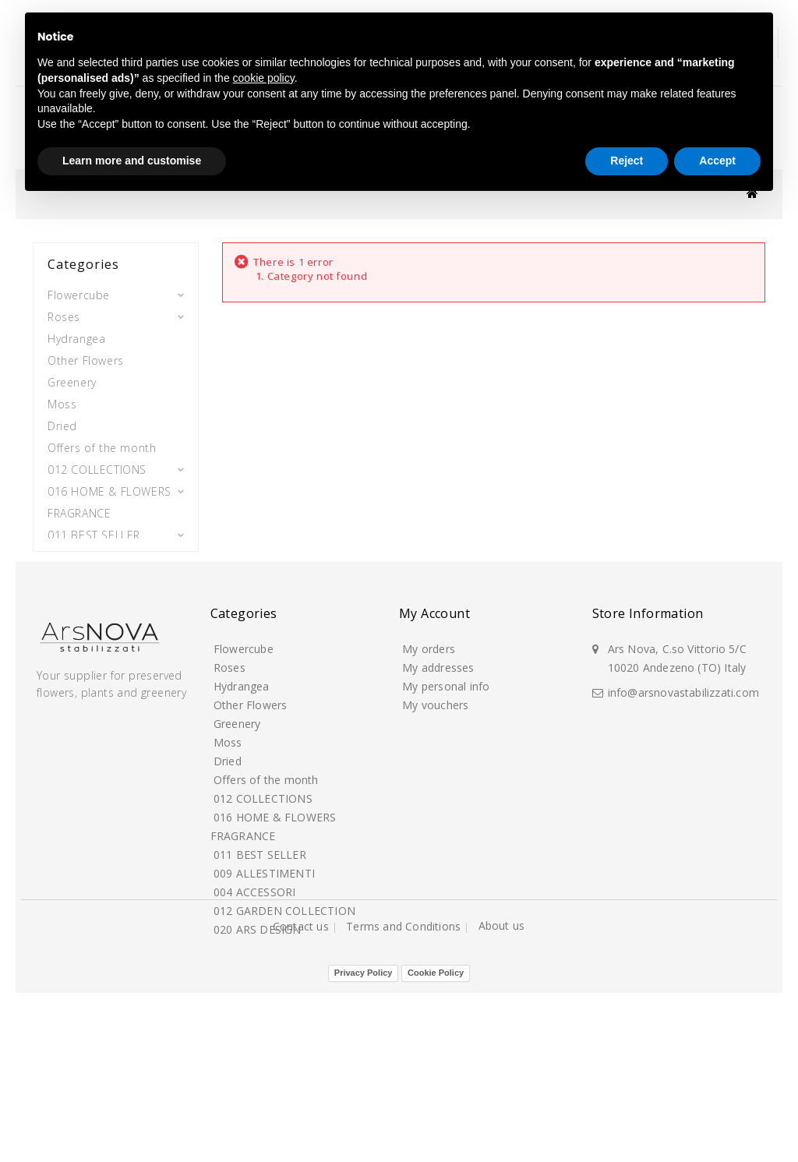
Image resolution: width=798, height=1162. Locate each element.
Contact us (302, 1125)
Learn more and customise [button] (131, 160)
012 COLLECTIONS (97, 464)
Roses (64, 311)
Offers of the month (102, 442)
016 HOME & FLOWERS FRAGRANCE (109, 497)
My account (434, 732)
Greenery (72, 376)
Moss (62, 398)
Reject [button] (626, 160)
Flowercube (79, 289)
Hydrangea (76, 333)
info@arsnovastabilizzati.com (684, 809)
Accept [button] (717, 160)
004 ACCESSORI (90, 573)
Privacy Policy (363, 1141)
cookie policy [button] (264, 78)
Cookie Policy (436, 1141)
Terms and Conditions (405, 1125)
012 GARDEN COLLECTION (82, 606)
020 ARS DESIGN (92, 638)
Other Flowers (86, 355)
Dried (62, 420)
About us (501, 1125)
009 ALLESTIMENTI (97, 551)
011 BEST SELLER (94, 529)
